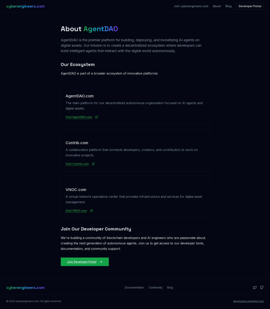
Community (156, 287)
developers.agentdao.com (248, 301)
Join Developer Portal (85, 261)
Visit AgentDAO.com (82, 117)
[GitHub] (262, 287)
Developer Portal (250, 6)
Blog (228, 6)
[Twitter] (255, 287)
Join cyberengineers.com (191, 6)
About (217, 6)
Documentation (134, 287)
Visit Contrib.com (80, 163)
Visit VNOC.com (79, 210)
